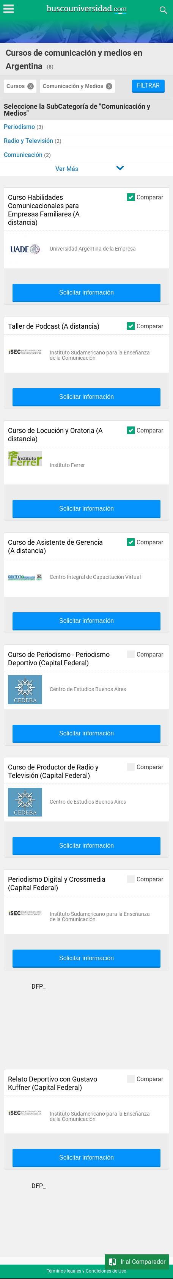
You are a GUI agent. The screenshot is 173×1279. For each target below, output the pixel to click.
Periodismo (20, 126)
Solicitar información (86, 293)
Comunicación (24, 154)
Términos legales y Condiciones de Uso (86, 1271)
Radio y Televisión (29, 140)
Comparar (145, 197)
